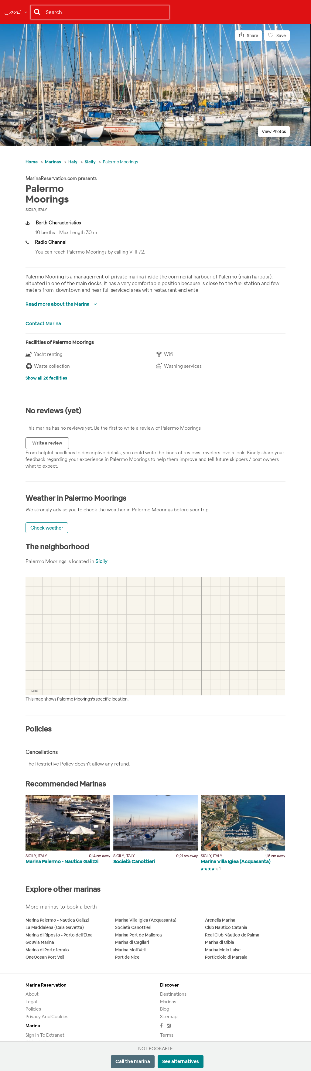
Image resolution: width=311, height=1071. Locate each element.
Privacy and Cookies (47, 1016)
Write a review (47, 443)
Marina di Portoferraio (47, 950)
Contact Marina (43, 323)
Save (277, 35)
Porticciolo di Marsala (226, 957)
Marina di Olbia (219, 942)
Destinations (173, 994)
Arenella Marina (220, 920)
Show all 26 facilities (46, 378)
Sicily (90, 162)
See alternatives (180, 1061)
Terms (166, 1035)
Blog (164, 1009)
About (32, 994)
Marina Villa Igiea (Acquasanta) (145, 920)
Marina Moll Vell (130, 950)
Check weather (46, 528)
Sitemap (168, 1016)
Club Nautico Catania (226, 927)
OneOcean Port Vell (45, 957)
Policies (33, 1009)
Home (32, 162)
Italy (72, 162)
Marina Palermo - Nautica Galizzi (57, 920)
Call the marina (132, 1061)
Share (248, 35)
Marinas (53, 162)
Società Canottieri (133, 927)
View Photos (274, 131)
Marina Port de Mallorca (138, 935)
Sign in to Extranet (45, 1035)
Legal (31, 1001)
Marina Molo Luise (223, 950)
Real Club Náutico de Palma (232, 935)
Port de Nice (127, 957)
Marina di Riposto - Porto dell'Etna (59, 935)
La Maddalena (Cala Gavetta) (55, 927)
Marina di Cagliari (132, 942)
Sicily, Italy (36, 209)
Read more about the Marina (58, 304)
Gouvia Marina (40, 942)
